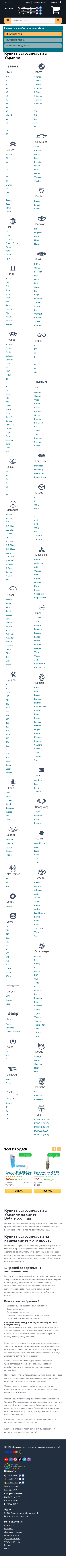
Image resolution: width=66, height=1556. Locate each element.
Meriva (37, 641)
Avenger (38, 1056)
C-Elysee (10, 185)
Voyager (9, 1000)
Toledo (37, 792)
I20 (7, 383)
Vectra (37, 652)
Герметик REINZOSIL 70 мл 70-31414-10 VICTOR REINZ (18, 1173)
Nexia (36, 240)
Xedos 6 (38, 535)
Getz (8, 363)
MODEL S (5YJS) (41, 1127)
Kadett (37, 637)
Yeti (7, 816)
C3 (7, 166)
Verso (37, 932)
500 (7, 232)
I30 (7, 386)
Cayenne (38, 1095)
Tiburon (9, 428)
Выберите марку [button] (16, 40)
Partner (9, 773)
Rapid (8, 804)
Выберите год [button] (15, 34)
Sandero (38, 745)
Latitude (37, 726)
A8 (7, 111)
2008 (8, 692)
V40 (7, 949)
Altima (8, 603)
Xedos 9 (38, 539)
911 (35, 1092)
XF (7, 1107)
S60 (7, 938)
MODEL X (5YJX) (41, 1131)
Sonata (9, 421)
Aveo (36, 146)
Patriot (8, 1024)
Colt (36, 575)
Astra (36, 621)
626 (36, 520)
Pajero (37, 590)
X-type (9, 1103)
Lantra (8, 405)
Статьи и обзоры (12, 1542)
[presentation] (54, 1149)
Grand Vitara (39, 843)
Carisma (37, 571)
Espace (37, 699)
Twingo (37, 756)
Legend (9, 309)
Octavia (9, 800)
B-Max (37, 264)
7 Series (38, 100)
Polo (36, 1002)
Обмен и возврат (12, 1535)
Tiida (8, 653)
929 (36, 524)
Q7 (7, 126)
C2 (7, 162)
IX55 (7, 402)
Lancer (37, 559)
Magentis (38, 411)
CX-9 (36, 532)
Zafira (36, 660)
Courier (37, 318)
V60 (7, 957)
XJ (7, 1111)
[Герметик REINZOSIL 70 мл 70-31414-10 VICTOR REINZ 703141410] (19, 1161)
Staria (8, 451)
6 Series (38, 96)
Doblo (8, 235)
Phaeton (38, 998)
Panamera (38, 1099)
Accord (9, 278)
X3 (35, 111)
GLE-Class (10, 553)
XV (7, 859)
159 (7, 882)
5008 (8, 734)
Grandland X (39, 663)
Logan (37, 205)
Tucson (9, 436)
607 (7, 750)
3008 (8, 708)
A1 (6, 84)
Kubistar (9, 611)
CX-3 (36, 528)
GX (7, 479)
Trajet (8, 432)
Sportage (38, 438)
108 (7, 688)
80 (7, 81)
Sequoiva (38, 928)
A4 (7, 96)
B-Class (9, 518)
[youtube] (6, 1459)
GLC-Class (10, 549)
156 (7, 879)
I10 (7, 379)
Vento (37, 1029)
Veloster (9, 440)
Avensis (37, 901)
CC (35, 967)
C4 (7, 169)
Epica (36, 158)
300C (8, 996)
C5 (7, 173)
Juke (8, 607)
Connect (38, 314)
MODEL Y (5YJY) (41, 1135)
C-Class (9, 522)
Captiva (37, 150)
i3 (35, 126)
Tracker (37, 181)
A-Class (9, 514)
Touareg (38, 1017)
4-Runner (38, 890)
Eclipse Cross (40, 598)
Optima (37, 415)
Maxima (9, 615)
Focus (37, 279)
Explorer (38, 325)
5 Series (38, 92)
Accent (9, 344)
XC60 (8, 968)
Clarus (37, 407)
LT (35, 986)
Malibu (37, 169)
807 (7, 757)
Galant (37, 578)
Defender (38, 466)
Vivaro (37, 656)
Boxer (8, 765)
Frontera (38, 629)
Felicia (8, 796)
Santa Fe (9, 417)
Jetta (36, 983)
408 (7, 730)
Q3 (7, 119)
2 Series (38, 81)
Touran (37, 1021)
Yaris (36, 936)
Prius (36, 921)
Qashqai (9, 645)
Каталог (8, 1545)
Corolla (37, 886)
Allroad (9, 115)
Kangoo (37, 714)
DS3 (7, 189)
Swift (36, 855)
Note (8, 630)
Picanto (37, 419)
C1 (7, 158)
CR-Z (8, 294)
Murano (9, 622)
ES (7, 471)
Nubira (37, 173)
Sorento (37, 442)
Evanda (37, 162)
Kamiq (8, 819)
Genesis (9, 360)
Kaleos (37, 718)
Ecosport (38, 272)
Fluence (37, 703)
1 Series (37, 77)
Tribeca (9, 855)
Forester (9, 839)
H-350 (8, 375)
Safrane (37, 741)
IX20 (8, 394)
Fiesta (37, 275)
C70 (7, 930)
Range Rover (40, 477)
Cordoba (38, 780)
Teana (8, 649)
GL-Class (9, 541)
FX (35, 349)
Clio (36, 691)
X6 (35, 123)
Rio (35, 426)
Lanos (37, 229)
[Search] (58, 21)
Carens (37, 392)
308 (7, 719)
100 (7, 77)
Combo (37, 625)
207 (7, 700)
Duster (37, 201)
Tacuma (37, 177)
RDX (7, 1055)
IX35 (7, 398)
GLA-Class (10, 545)
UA (5, 2)
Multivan (38, 990)
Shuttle (9, 320)
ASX (36, 567)
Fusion (37, 283)
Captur (37, 687)
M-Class (9, 564)
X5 (35, 119)
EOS (36, 975)
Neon (8, 1004)
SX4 (36, 858)
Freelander (39, 473)
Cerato (37, 404)
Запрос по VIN (10, 1490)
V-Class (9, 576)
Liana (36, 851)
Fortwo (9, 906)
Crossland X (39, 667)
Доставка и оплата (40, 2)
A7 (7, 107)
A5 (7, 100)
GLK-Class (10, 557)
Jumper (9, 200)
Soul (36, 434)
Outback (9, 851)
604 (7, 742)
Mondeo (38, 298)
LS (7, 487)
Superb (9, 812)
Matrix (8, 409)
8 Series (38, 103)
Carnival (37, 396)
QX (35, 372)
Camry (37, 882)
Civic (8, 286)
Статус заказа (11, 1525)
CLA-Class (10, 526)
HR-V (8, 301)
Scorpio (37, 306)
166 (7, 886)
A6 (7, 103)
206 (7, 696)
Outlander (38, 563)
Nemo (8, 208)
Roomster (10, 808)
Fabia (8, 793)
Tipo (8, 258)
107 (7, 685)
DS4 (7, 192)
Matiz (36, 236)
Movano (38, 644)
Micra (8, 619)
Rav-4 (37, 924)
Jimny (36, 847)
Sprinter (9, 572)
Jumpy (8, 204)
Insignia (37, 633)
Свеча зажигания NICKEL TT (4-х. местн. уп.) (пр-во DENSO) (47, 1173)
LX (7, 491)
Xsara (8, 211)
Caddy (37, 964)
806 (7, 753)
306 (7, 711)
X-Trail (8, 657)
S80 (7, 942)
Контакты (53, 2)
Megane (38, 737)
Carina (37, 905)
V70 (7, 961)
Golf (36, 979)
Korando (38, 815)
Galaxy (37, 287)
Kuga (36, 295)
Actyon (37, 812)
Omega (37, 648)
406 (7, 723)
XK (7, 1115)
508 (7, 738)
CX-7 (36, 509)
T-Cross (37, 1032)
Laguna (37, 722)
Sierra (37, 310)
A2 (7, 88)
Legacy (9, 847)
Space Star (39, 594)
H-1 (7, 367)
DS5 (7, 196)
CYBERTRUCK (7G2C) (44, 1119)
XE (7, 1118)
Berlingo (9, 154)
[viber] (11, 1459)
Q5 (7, 123)
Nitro (36, 1072)
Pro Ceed (38, 423)
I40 (7, 390)
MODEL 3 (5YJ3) (41, 1123)
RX (7, 494)
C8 (7, 181)
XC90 (8, 976)
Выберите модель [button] (17, 45)
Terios (8, 1083)
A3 (7, 92)
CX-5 (36, 505)
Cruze (37, 154)
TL (7, 1059)
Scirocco (38, 1006)
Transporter (39, 1025)
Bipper (8, 761)
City (7, 282)
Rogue (8, 665)
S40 (7, 934)
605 (7, 746)
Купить (19, 1191)
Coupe (9, 348)
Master (37, 733)
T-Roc (37, 1036)
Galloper (9, 356)
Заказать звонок (12, 1486)
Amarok (37, 956)
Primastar (10, 638)
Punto (8, 251)
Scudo (8, 254)
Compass (10, 1028)
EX (35, 345)
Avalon (37, 898)
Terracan (10, 425)
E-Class (9, 534)
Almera (9, 600)
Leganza (38, 232)
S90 (7, 945)
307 (7, 715)
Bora (36, 960)
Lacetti (37, 166)
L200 (36, 586)
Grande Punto (12, 243)
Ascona (37, 618)
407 (7, 727)
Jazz (8, 305)
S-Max (37, 302)
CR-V (8, 290)
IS (6, 483)
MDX (8, 1051)
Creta (8, 448)
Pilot (7, 313)
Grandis (37, 582)
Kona (8, 444)
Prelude (9, 317)
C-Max (37, 268)
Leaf (7, 661)
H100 (8, 371)
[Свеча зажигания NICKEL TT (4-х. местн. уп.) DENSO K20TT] (48, 1161)
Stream (9, 324)
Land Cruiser (39, 913)
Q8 (7, 134)
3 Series (38, 84)
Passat (37, 994)
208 (7, 704)
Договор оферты (12, 1538)
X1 (35, 107)
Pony (8, 413)
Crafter (37, 971)
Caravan (38, 1064)
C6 (7, 177)
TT (7, 130)
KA (35, 291)
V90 (7, 965)
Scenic (37, 749)
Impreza (9, 843)
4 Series (38, 88)
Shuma (37, 430)
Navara (9, 626)
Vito (7, 579)
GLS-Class (10, 560)
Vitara (36, 862)
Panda (8, 247)
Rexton (37, 823)
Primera (9, 642)
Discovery (38, 469)
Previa (37, 917)
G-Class (9, 537)
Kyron (36, 819)
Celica (37, 909)
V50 (7, 953)
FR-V (8, 297)
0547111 (27, 7)
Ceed (36, 400)
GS (7, 475)
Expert (8, 769)
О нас (28, 2)
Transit (37, 321)
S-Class (9, 568)
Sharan (37, 1009)
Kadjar (37, 710)
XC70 (8, 972)
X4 (35, 115)
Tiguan (37, 1013)
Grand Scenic (40, 706)
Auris (36, 894)
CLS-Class (10, 530)
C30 (7, 926)
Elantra (8, 352)
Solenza (38, 209)
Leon (36, 788)
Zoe (36, 760)
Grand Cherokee (13, 1031)
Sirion (8, 1079)
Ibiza (36, 784)
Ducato (9, 239)
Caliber (37, 1060)
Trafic (36, 752)
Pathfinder (10, 634)
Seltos (37, 446)
